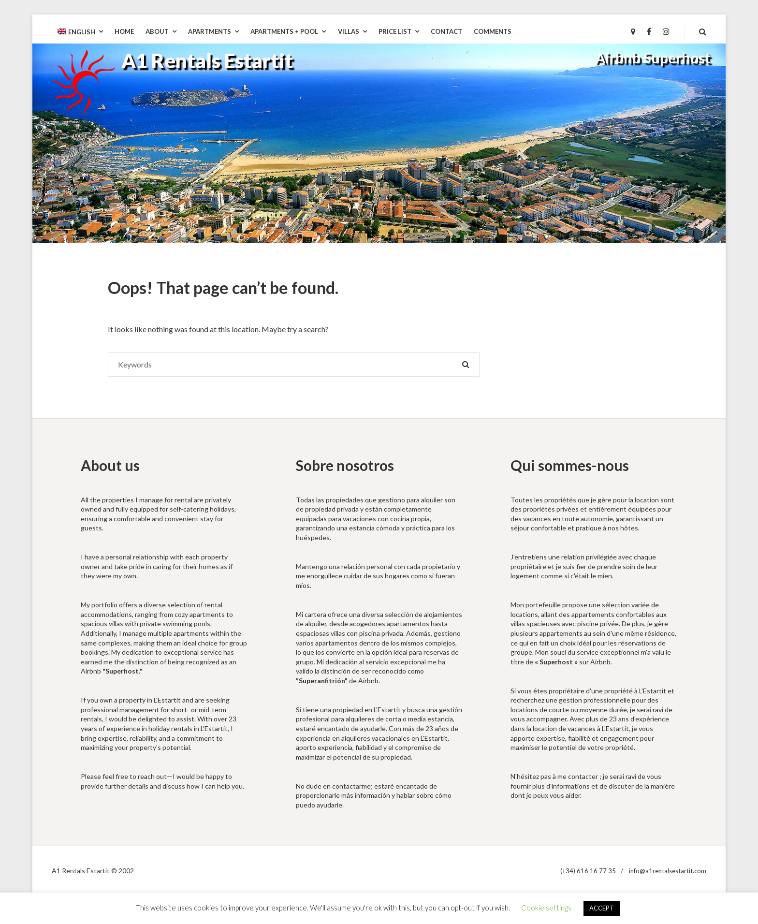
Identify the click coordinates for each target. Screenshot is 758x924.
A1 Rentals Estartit (207, 61)
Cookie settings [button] (546, 907)
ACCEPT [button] (601, 908)
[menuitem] (80, 32)
